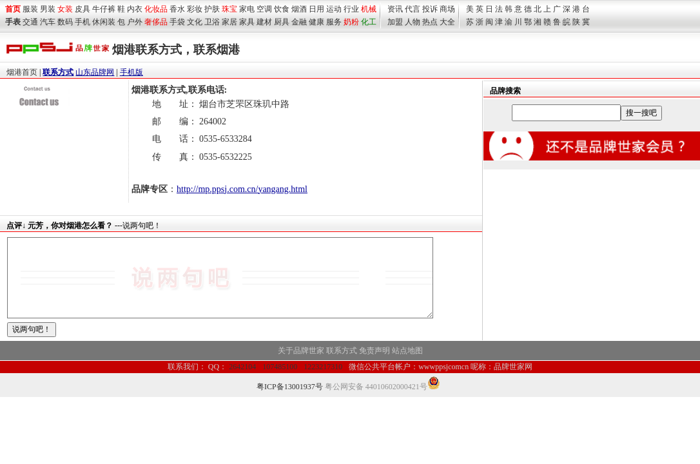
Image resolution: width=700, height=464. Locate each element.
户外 (134, 21)
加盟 (395, 21)
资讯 (395, 9)
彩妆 (194, 9)
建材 (264, 21)
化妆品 (156, 9)
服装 (30, 9)
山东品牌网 (94, 72)
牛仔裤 (103, 9)
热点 (430, 21)
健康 (316, 21)
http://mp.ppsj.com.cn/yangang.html (242, 189)
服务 (334, 21)
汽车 (47, 21)
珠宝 (229, 9)
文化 (194, 21)
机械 (368, 9)
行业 (351, 9)
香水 (177, 9)
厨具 (281, 21)
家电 (247, 9)
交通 (30, 21)
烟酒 (299, 9)
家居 (229, 21)
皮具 (82, 9)
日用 (316, 9)
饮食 (281, 9)
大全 (447, 21)
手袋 (177, 21)
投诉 (430, 9)
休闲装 (103, 21)
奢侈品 (156, 21)
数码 (65, 21)
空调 (264, 9)
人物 (412, 21)
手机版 (131, 72)
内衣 (134, 9)
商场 (447, 9)
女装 (65, 9)
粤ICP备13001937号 (290, 402)
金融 (299, 21)
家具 (247, 21)
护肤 (212, 9)
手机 (82, 21)
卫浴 (212, 21)
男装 (47, 9)
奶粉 (351, 21)
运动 (334, 9)
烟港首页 (21, 72)
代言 (412, 9)
